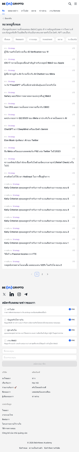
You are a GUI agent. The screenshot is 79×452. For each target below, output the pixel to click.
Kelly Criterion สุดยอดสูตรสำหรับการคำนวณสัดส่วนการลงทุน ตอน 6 (36, 187)
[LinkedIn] (11, 294)
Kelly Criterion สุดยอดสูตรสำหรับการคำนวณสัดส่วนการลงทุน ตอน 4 (36, 209)
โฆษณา (5, 410)
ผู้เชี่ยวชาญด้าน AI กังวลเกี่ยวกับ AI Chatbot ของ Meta (29, 74)
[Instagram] (19, 294)
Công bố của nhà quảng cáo (14, 433)
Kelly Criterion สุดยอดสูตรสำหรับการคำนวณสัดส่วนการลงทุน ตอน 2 (36, 232)
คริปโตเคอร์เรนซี (39, 387)
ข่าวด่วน (42, 10)
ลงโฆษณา (6, 378)
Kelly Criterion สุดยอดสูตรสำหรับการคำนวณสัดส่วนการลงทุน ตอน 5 (36, 198)
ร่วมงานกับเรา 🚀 (9, 387)
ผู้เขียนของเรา (8, 396)
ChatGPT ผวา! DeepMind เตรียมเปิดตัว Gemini (26, 129)
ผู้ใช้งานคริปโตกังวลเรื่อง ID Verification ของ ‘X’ (26, 51)
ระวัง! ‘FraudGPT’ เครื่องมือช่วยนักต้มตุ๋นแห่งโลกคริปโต (30, 85)
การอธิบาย (8, 184)
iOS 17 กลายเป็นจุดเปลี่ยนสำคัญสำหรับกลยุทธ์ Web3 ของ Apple (34, 63)
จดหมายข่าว (13, 10)
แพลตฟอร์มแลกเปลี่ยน (41, 392)
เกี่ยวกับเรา (6, 383)
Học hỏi (35, 383)
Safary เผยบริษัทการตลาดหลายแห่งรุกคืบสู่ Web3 (27, 96)
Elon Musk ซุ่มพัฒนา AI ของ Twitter (21, 140)
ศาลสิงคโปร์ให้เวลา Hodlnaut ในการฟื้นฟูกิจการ (27, 176)
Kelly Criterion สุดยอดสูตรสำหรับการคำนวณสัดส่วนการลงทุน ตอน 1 (36, 243)
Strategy (11, 48)
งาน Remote (55, 10)
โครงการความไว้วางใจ (11, 424)
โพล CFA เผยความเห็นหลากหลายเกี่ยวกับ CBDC (26, 107)
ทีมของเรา (6, 392)
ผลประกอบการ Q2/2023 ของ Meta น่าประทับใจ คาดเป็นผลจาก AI (35, 118)
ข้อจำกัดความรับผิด (52, 448)
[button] (39, 310)
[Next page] (47, 274)
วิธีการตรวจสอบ (8, 428)
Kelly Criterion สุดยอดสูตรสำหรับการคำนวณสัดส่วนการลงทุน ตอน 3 (36, 220)
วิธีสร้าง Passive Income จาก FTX (20, 254)
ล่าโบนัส (24, 10)
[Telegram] (26, 294)
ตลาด (33, 10)
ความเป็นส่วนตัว (35, 448)
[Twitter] (4, 294)
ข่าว (5, 48)
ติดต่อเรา (6, 419)
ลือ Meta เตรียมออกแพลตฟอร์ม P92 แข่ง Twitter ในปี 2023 (32, 151)
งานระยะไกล (7, 415)
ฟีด (3, 10)
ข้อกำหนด (23, 448)
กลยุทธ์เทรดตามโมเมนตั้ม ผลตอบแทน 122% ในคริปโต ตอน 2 (33, 265)
